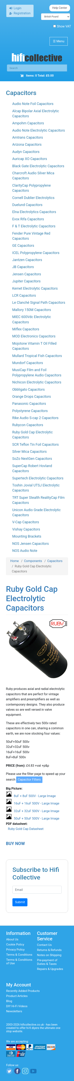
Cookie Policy (15, 944)
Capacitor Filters (29, 779)
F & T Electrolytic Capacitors (33, 226)
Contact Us (44, 945)
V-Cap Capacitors (25, 522)
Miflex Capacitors (25, 329)
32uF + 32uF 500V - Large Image (36, 811)
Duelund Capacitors (27, 205)
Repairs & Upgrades (50, 969)
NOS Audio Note (24, 551)
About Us (12, 939)
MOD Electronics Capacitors (33, 336)
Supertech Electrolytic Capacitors (37, 478)
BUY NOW (15, 843)
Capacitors (55, 561)
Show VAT (62, 26)
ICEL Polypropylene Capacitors (35, 253)
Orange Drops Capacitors (31, 397)
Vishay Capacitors (26, 529)
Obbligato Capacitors (28, 389)
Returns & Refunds (49, 950)
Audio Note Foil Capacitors (32, 104)
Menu (58, 41)
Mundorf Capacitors (27, 363)
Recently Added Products (23, 991)
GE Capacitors (23, 246)
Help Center (59, 8)
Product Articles (17, 996)
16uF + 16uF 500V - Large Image (36, 803)
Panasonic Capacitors (29, 404)
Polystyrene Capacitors (30, 411)
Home (14, 561)
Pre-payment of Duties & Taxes (47, 961)
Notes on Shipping (49, 955)
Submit (20, 902)
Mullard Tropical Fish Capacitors (37, 356)
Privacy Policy (15, 949)
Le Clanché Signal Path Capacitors (38, 303)
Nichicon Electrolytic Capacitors (36, 382)
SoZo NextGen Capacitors (32, 459)
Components (33, 561)
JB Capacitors (23, 267)
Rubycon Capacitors (27, 425)
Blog (9, 1001)
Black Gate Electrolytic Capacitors (38, 166)
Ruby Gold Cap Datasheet (26, 829)
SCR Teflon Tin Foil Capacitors (35, 444)
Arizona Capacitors (27, 144)
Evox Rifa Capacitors (28, 219)
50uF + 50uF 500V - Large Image (36, 818)
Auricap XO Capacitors (29, 159)
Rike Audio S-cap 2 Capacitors (35, 418)
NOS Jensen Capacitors (30, 544)
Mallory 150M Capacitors (31, 310)
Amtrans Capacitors (27, 137)
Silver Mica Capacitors (29, 452)
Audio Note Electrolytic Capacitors (38, 130)
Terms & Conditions (19, 954)
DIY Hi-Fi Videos (16, 1006)
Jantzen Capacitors (27, 260)
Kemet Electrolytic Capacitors (35, 288)
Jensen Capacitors (26, 274)
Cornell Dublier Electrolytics (33, 198)
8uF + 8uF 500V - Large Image (35, 796)
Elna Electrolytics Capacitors (34, 212)
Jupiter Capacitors (26, 281)
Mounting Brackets (26, 536)
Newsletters (14, 1011)
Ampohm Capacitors (28, 123)
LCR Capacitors (24, 295)
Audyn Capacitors (25, 152)
